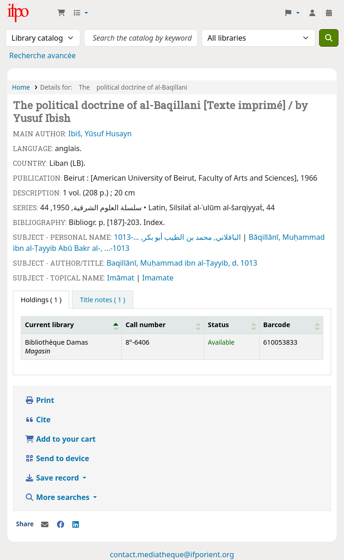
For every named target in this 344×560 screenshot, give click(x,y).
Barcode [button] (276, 324)
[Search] (328, 38)
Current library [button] (49, 324)
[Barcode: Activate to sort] (291, 325)
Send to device (57, 458)
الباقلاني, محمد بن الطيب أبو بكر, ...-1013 (178, 237)
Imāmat (121, 278)
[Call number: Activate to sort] (163, 325)
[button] (61, 13)
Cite (38, 419)
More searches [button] (58, 497)
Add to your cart (60, 439)
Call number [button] (145, 324)
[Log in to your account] (312, 13)
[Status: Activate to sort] (231, 325)
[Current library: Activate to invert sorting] (71, 325)
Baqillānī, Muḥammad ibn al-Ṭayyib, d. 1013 (182, 263)
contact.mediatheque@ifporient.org (172, 554)
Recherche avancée (42, 55)
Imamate (157, 278)
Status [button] (218, 324)
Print (39, 400)
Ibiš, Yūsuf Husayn (100, 133)
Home (21, 87)
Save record (53, 478)
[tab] (102, 300)
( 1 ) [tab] (41, 299)
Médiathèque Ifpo (30, 13)
